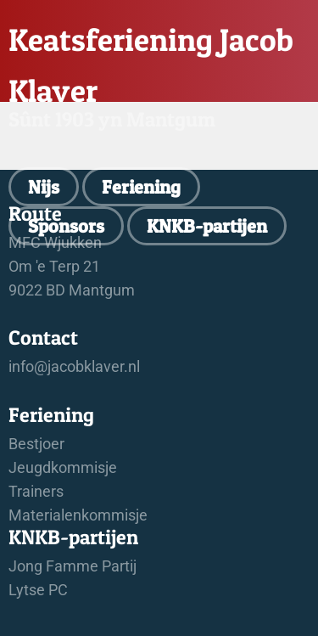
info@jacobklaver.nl (74, 366)
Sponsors (66, 226)
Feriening (141, 187)
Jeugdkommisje (62, 467)
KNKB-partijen (207, 226)
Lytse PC (38, 590)
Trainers (36, 491)
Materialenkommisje (78, 515)
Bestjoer (36, 444)
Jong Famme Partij (72, 566)
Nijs (43, 187)
